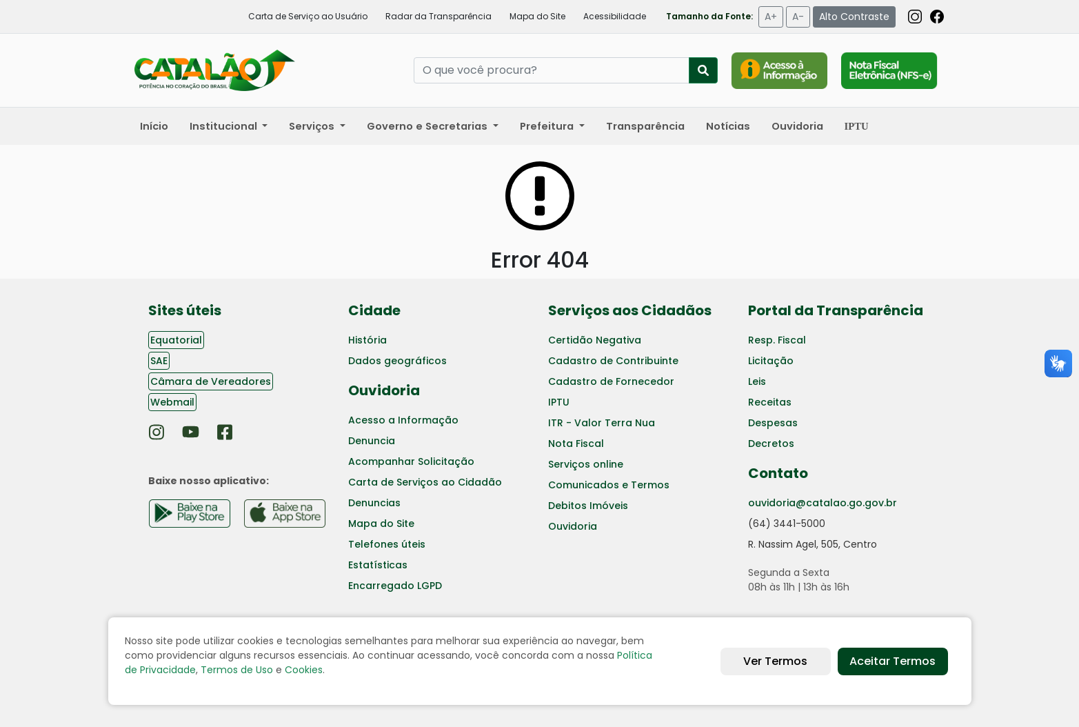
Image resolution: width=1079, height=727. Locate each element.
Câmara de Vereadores (210, 381)
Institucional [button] (225, 126)
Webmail (172, 402)
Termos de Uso (237, 670)
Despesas (773, 423)
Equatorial (176, 340)
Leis (757, 381)
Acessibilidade (614, 16)
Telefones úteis (386, 544)
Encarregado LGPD (395, 585)
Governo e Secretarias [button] (428, 126)
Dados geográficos (397, 361)
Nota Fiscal (576, 443)
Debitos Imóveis (588, 505)
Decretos (771, 443)
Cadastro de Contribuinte (613, 361)
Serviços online (585, 464)
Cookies (304, 670)
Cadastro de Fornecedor (611, 381)
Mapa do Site (537, 16)
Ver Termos (775, 661)
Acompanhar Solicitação (411, 461)
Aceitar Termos (892, 661)
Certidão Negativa (594, 340)
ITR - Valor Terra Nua (601, 423)
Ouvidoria (797, 126)
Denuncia (371, 441)
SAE (159, 361)
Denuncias (374, 503)
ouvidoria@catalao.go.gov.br (822, 503)
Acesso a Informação (403, 420)
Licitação (771, 361)
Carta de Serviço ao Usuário (307, 16)
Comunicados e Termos (608, 485)
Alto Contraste (854, 16)
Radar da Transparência (438, 16)
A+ (771, 16)
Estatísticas (377, 565)
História (367, 340)
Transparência (645, 126)
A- (798, 16)
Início (154, 126)
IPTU (558, 402)
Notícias (728, 126)
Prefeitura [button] (548, 126)
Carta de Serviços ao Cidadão (425, 482)
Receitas (769, 402)
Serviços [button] (313, 126)
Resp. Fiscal (777, 340)
